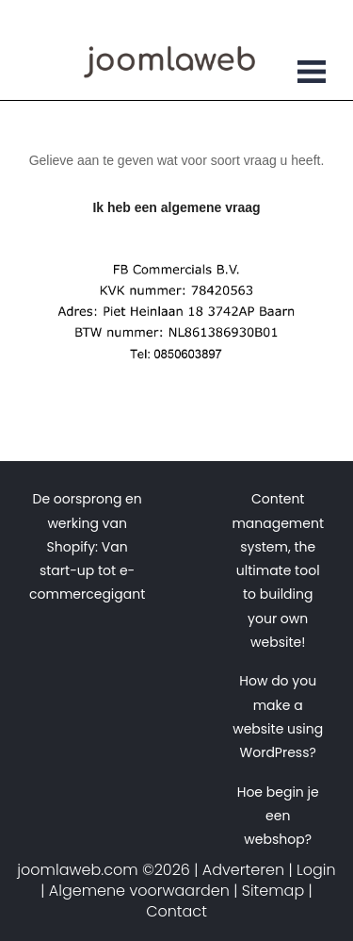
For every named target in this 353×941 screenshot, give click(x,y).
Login (316, 870)
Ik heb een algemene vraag (176, 207)
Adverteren (243, 870)
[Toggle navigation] (311, 74)
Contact (176, 911)
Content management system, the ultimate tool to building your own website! (278, 570)
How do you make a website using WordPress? (278, 716)
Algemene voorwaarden (139, 890)
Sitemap (273, 890)
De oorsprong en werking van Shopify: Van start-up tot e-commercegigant (87, 546)
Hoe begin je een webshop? (278, 816)
